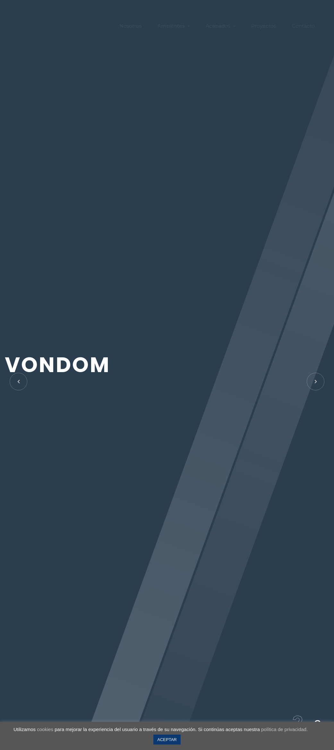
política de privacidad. (284, 729)
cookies (45, 729)
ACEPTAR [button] (166, 739)
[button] (315, 381)
